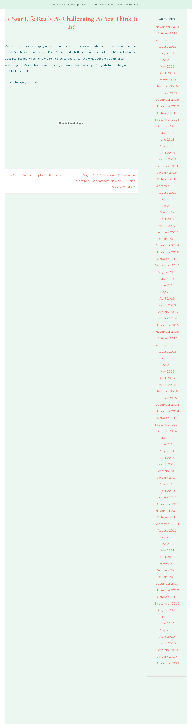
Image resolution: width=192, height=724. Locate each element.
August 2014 (167, 431)
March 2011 (167, 564)
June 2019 (167, 60)
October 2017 (167, 179)
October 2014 (167, 418)
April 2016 (167, 298)
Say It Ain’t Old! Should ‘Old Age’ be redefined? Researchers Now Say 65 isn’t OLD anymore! (105, 181)
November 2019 (167, 27)
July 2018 (167, 133)
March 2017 (167, 226)
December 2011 (167, 504)
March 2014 (167, 464)
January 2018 (167, 172)
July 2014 (167, 438)
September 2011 (167, 524)
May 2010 (167, 630)
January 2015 (167, 398)
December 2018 (167, 99)
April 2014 (167, 458)
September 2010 (167, 603)
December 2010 (167, 583)
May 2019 (167, 66)
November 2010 (167, 590)
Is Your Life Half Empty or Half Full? (35, 175)
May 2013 (167, 484)
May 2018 (167, 146)
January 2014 (167, 477)
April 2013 (167, 491)
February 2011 (167, 570)
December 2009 (167, 663)
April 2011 (167, 557)
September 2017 (167, 186)
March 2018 (167, 159)
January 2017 (167, 239)
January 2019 (167, 93)
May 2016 (167, 292)
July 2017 (167, 199)
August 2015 (167, 351)
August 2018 (167, 126)
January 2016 (167, 318)
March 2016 (167, 305)
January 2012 (167, 497)
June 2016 (167, 285)
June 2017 (167, 206)
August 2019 (167, 46)
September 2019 (167, 40)
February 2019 (167, 86)
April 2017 (167, 219)
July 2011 (167, 537)
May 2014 (167, 451)
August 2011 (167, 530)
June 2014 (167, 444)
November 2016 (167, 252)
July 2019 (167, 53)
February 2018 (167, 166)
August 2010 (167, 610)
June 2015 (167, 365)
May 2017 (167, 212)
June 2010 (167, 623)
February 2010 (167, 650)
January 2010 (167, 656)
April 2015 (167, 378)
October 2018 (167, 113)
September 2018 (167, 119)
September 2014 (167, 424)
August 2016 (167, 272)
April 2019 (167, 73)
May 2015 (167, 371)
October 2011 (167, 517)
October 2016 (167, 259)
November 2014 (167, 411)
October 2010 (167, 597)
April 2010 (167, 636)
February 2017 (167, 232)
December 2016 (167, 245)
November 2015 (167, 331)
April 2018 (167, 153)
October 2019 (167, 33)
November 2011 (167, 511)
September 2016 (167, 265)
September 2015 (167, 345)
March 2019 (167, 80)
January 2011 (167, 577)
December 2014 (167, 404)
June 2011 (167, 544)
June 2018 (167, 139)
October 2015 (167, 338)
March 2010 (167, 643)
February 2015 (167, 391)
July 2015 (167, 358)
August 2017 (167, 192)
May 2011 (167, 550)
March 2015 (167, 385)
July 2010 (167, 617)
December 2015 (167, 325)
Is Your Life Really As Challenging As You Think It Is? (71, 22)
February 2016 (167, 312)
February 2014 (167, 471)
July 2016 (167, 279)
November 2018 (167, 106)
